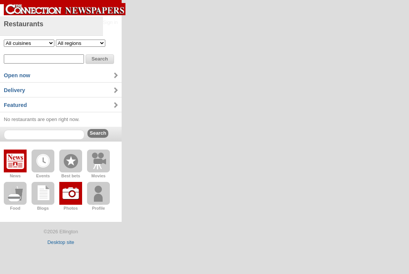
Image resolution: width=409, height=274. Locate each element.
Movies (98, 176)
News (15, 176)
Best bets (70, 176)
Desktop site (61, 242)
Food (15, 208)
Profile (98, 208)
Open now (17, 75)
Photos (70, 208)
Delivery (14, 90)
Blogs (43, 208)
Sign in (110, 22)
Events (43, 176)
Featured (15, 105)
